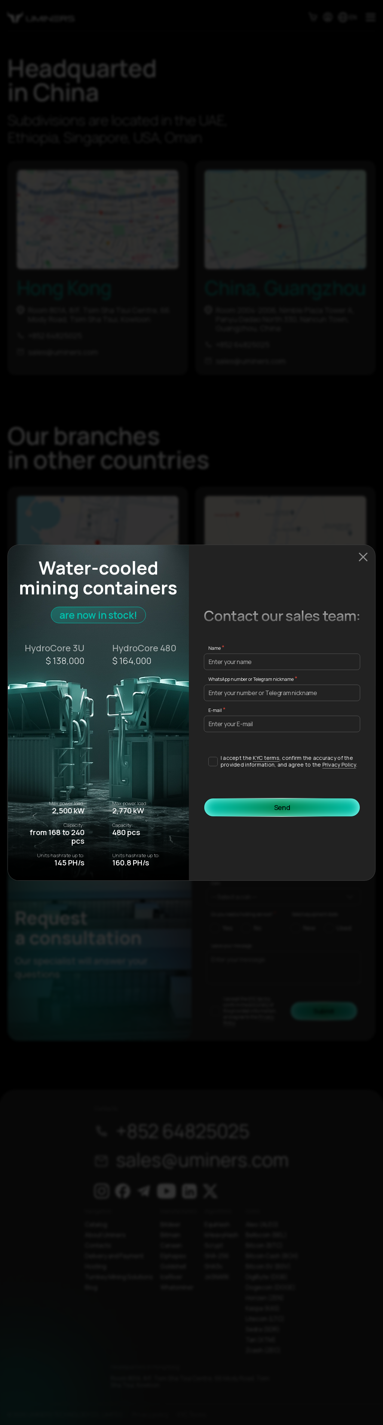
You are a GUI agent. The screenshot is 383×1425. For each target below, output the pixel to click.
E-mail (215, 710)
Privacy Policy (339, 764)
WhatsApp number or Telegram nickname (251, 679)
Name (214, 648)
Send (282, 807)
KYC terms (266, 757)
